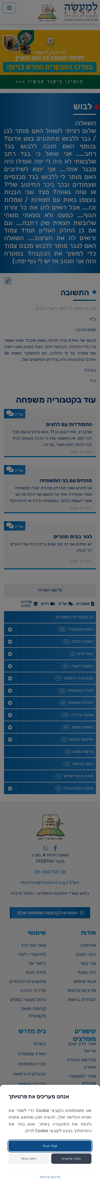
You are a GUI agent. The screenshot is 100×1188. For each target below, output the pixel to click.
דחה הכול (28, 1159)
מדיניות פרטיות (50, 1177)
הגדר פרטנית (71, 1159)
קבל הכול (50, 1146)
